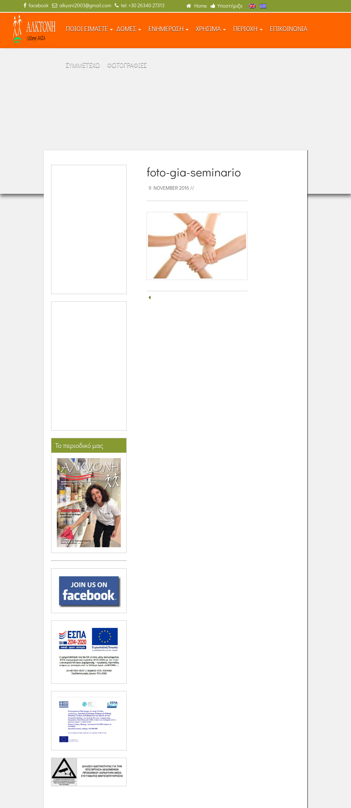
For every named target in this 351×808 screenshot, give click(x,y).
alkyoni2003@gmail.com (81, 5)
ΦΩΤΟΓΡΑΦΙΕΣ (127, 65)
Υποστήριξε (227, 5)
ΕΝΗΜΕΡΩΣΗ (168, 29)
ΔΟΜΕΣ (129, 29)
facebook (36, 5)
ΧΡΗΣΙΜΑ (211, 29)
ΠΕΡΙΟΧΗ (248, 29)
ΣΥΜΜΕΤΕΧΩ (83, 65)
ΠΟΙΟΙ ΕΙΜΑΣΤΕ (89, 29)
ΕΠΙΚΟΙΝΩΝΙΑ (289, 29)
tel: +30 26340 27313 (139, 5)
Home (196, 5)
